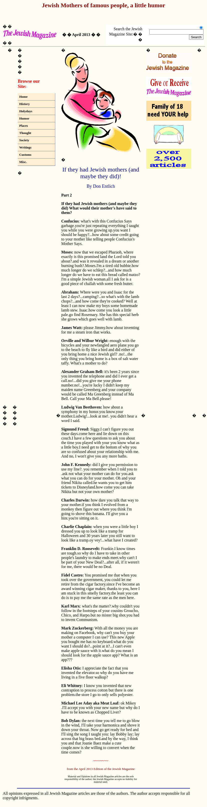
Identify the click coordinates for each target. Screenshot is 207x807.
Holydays (25, 111)
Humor (24, 118)
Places (23, 126)
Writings (25, 147)
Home (23, 96)
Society (24, 140)
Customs (25, 154)
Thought (25, 133)
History (24, 104)
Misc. (23, 162)
